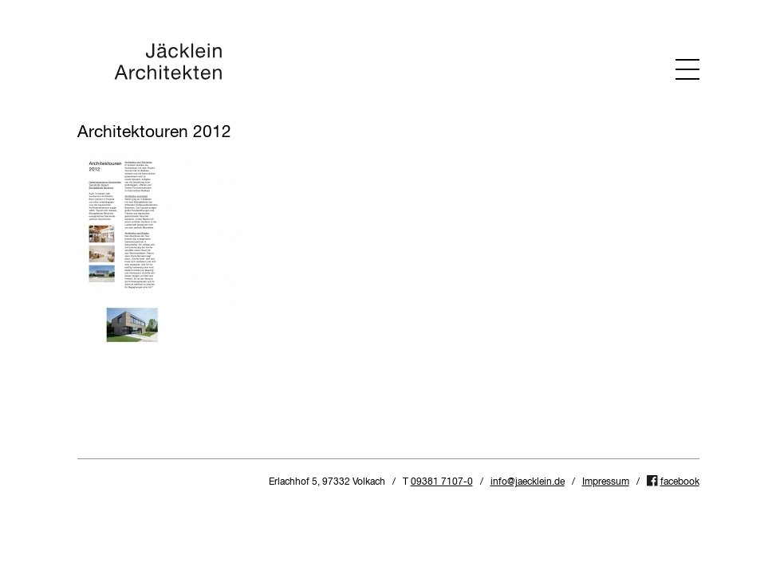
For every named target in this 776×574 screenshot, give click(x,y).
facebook (679, 482)
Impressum (605, 482)
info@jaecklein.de (527, 482)
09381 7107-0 (442, 482)
